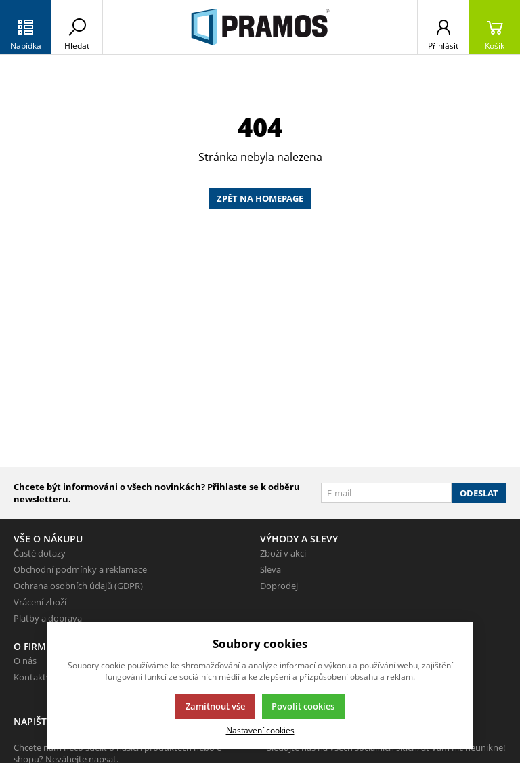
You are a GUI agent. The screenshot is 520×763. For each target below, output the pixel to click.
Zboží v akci (283, 553)
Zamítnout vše (215, 706)
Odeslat (479, 493)
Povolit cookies (303, 706)
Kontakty (32, 677)
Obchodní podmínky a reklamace (80, 569)
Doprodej (279, 586)
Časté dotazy (40, 553)
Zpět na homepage (260, 198)
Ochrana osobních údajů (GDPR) (78, 586)
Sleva (270, 569)
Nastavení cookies (260, 729)
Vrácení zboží (40, 602)
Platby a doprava (48, 618)
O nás (25, 661)
